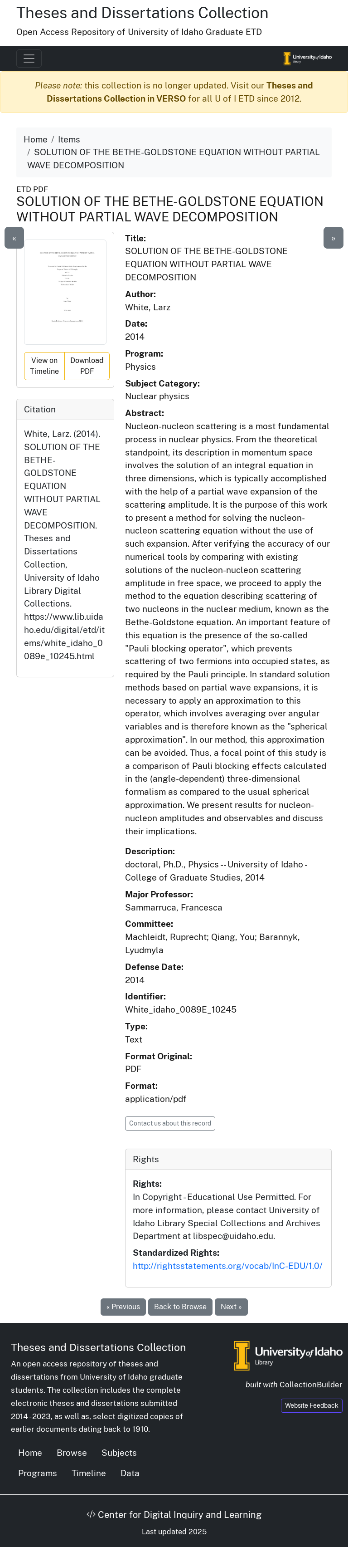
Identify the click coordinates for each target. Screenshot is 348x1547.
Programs (37, 1473)
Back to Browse (180, 1306)
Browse (72, 1453)
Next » (231, 1306)
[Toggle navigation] (29, 58)
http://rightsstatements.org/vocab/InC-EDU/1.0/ (228, 1266)
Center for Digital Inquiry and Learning (174, 1514)
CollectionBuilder (311, 1384)
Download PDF (87, 366)
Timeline (89, 1473)
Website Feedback (311, 1405)
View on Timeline (44, 366)
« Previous (123, 1306)
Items (69, 139)
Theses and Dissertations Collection (142, 13)
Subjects (119, 1453)
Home (36, 139)
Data (130, 1473)
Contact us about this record (170, 1123)
